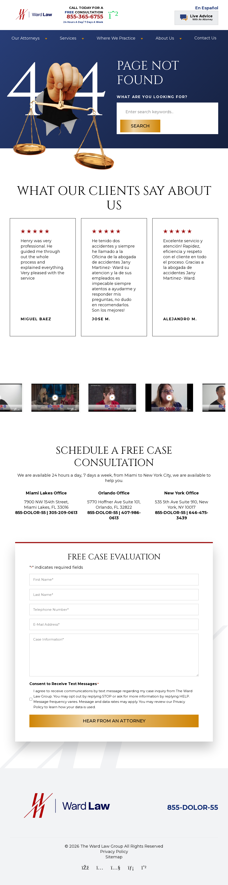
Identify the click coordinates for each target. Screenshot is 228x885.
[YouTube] (115, 868)
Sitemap (114, 857)
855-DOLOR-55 (30, 512)
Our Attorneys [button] (26, 38)
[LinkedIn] (131, 868)
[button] (46, 38)
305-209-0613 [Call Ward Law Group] (63, 512)
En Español (206, 8)
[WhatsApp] (113, 15)
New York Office (181, 493)
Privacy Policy (114, 851)
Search (140, 126)
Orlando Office (114, 493)
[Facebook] (85, 868)
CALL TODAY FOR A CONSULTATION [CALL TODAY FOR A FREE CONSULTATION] (83, 15)
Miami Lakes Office (46, 493)
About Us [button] (165, 38)
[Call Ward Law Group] (192, 808)
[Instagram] (99, 868)
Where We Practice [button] (116, 38)
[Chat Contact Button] (196, 18)
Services (68, 38)
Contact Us (205, 38)
